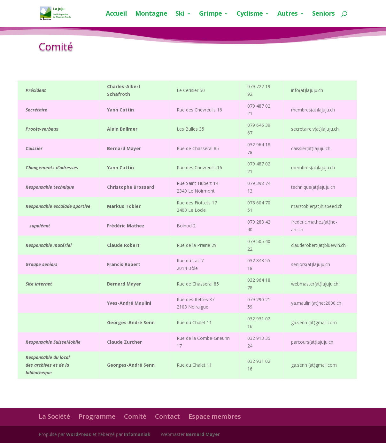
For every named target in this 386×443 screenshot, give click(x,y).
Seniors (323, 14)
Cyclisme (249, 14)
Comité (135, 416)
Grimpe (210, 14)
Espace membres (215, 416)
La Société (54, 416)
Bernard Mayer (203, 434)
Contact (167, 416)
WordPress (78, 434)
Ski (179, 14)
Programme (97, 416)
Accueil (116, 14)
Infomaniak (137, 434)
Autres (287, 14)
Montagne (151, 14)
